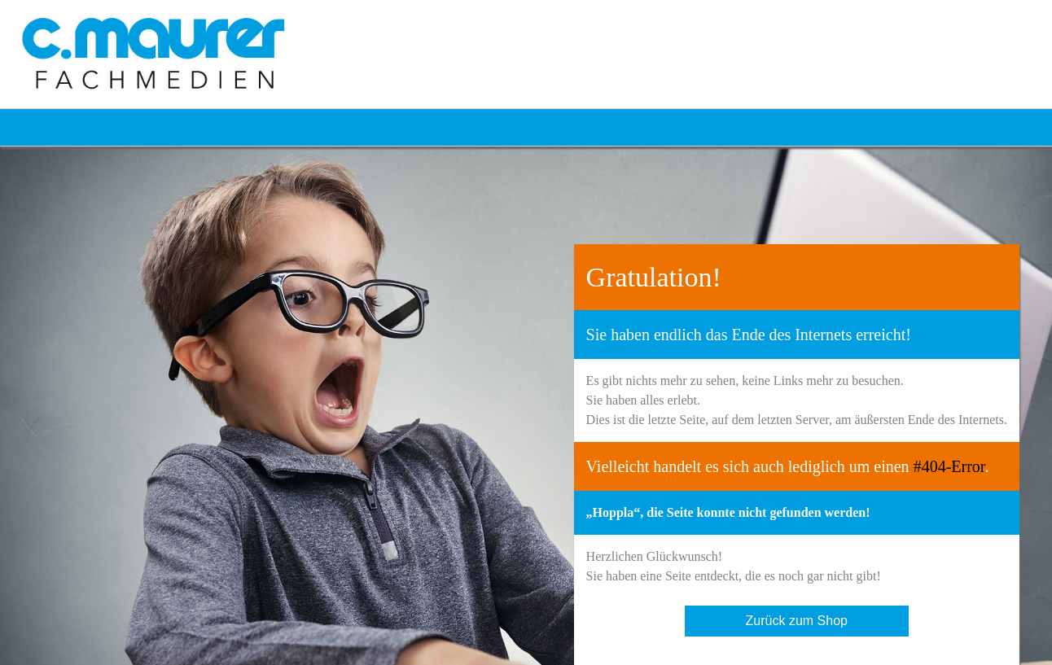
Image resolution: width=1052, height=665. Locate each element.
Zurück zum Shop (797, 621)
